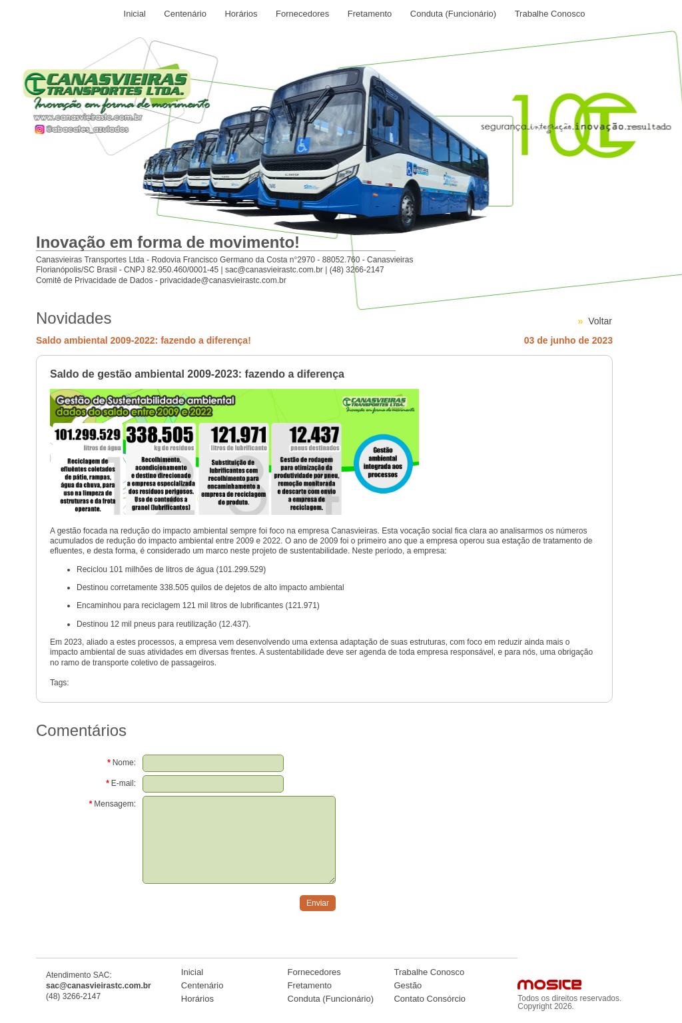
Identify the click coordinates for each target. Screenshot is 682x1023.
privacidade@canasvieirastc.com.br (223, 280)
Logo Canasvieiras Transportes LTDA (138, 89)
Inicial (135, 14)
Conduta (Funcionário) (453, 14)
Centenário (185, 14)
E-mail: (121, 783)
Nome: (121, 762)
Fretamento (370, 14)
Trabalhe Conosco (550, 14)
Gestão (408, 985)
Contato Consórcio (430, 999)
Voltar (600, 321)
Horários (240, 14)
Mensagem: (112, 804)
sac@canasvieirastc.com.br (274, 269)
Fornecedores (302, 14)
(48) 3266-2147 (357, 269)
